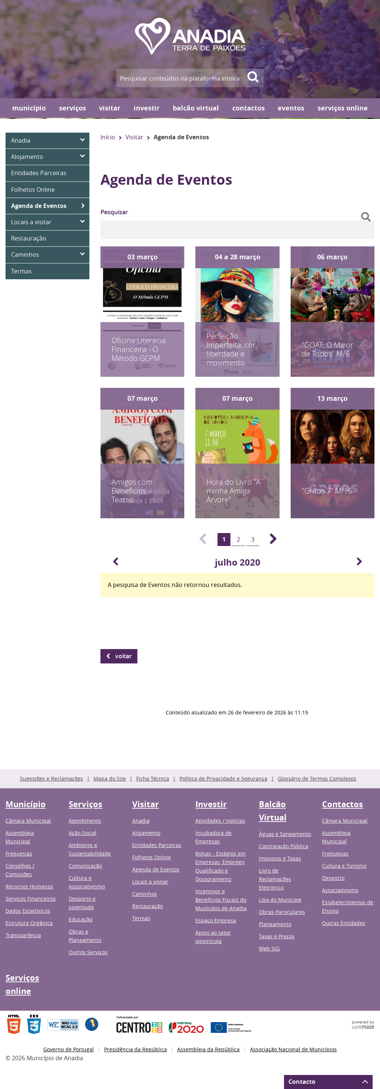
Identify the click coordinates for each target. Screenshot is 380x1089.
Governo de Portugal (68, 1049)
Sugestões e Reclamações (51, 778)
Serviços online (343, 108)
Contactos (248, 108)
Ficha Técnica (152, 778)
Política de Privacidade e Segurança (223, 778)
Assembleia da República (208, 1049)
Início (107, 137)
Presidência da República (135, 1049)
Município (29, 108)
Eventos (291, 108)
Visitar (109, 108)
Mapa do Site (109, 778)
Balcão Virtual (196, 108)
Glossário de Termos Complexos (317, 778)
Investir (147, 108)
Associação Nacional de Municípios (293, 1049)
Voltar (123, 656)
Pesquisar (114, 212)
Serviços (72, 108)
